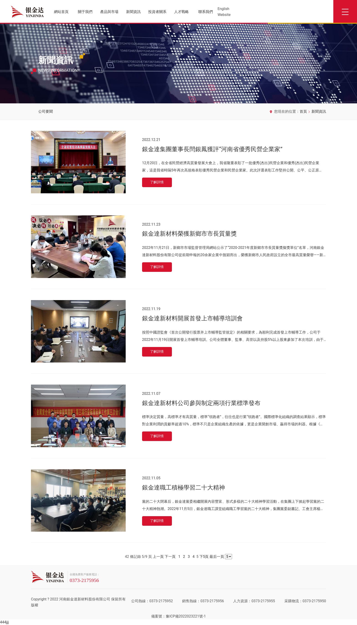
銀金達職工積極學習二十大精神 (183, 487)
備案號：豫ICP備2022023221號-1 (178, 616)
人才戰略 (181, 12)
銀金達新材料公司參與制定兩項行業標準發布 (201, 402)
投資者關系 (157, 12)
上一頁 (158, 556)
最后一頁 (216, 556)
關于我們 (85, 12)
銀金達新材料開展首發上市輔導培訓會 (192, 317)
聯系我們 (205, 12)
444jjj (4, 622)
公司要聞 (45, 111)
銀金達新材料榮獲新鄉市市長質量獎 (189, 233)
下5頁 (204, 556)
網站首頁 (61, 12)
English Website (223, 12)
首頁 (303, 111)
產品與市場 (109, 12)
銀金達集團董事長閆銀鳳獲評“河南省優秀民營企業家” (212, 148)
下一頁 (170, 556)
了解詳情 (157, 182)
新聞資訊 (133, 12)
